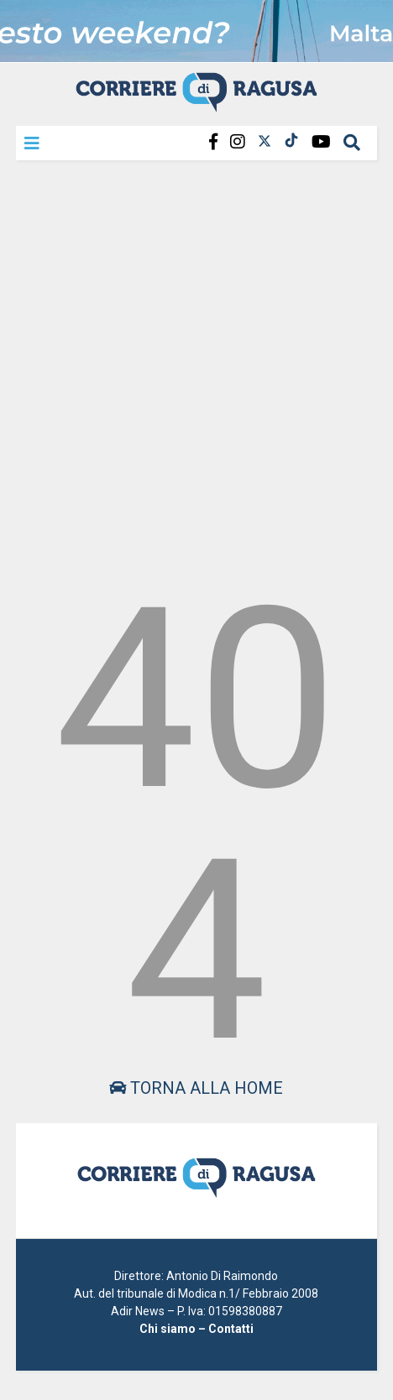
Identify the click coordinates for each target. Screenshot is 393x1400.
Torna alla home (196, 1088)
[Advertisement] (196, 367)
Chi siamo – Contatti (196, 1328)
